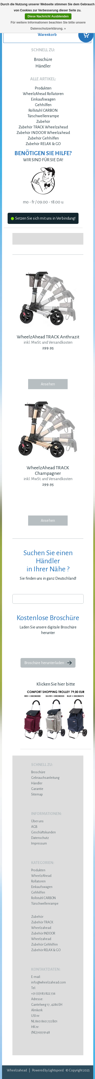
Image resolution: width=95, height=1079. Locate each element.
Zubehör (43, 122)
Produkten (43, 88)
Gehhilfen (43, 105)
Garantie (37, 789)
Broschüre (43, 59)
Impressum (39, 843)
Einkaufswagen (43, 99)
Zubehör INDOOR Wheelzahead (43, 133)
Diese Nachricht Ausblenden (48, 16)
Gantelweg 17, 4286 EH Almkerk (48, 1004)
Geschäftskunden (43, 832)
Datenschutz (40, 838)
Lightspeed (56, 1070)
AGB (34, 827)
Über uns (37, 821)
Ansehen (48, 384)
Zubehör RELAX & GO (43, 144)
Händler (43, 66)
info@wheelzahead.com (48, 982)
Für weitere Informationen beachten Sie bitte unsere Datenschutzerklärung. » (48, 25)
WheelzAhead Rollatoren (43, 94)
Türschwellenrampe (43, 116)
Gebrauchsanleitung (45, 778)
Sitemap (37, 794)
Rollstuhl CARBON (43, 110)
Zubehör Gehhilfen (43, 138)
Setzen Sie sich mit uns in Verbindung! (43, 219)
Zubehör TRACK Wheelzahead (43, 127)
